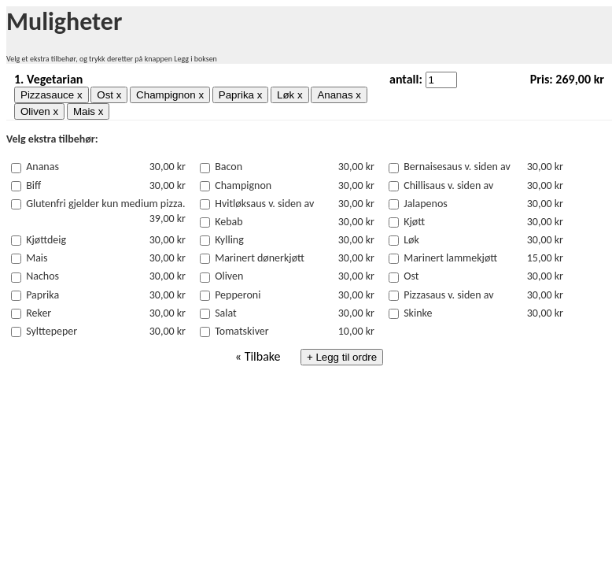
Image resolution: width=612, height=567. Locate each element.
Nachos (42, 276)
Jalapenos (426, 203)
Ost (411, 276)
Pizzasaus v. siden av (448, 295)
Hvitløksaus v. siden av (264, 203)
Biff (33, 185)
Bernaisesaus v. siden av (457, 166)
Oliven (229, 276)
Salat (226, 313)
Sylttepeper (51, 331)
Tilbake (263, 356)
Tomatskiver (242, 331)
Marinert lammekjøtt (450, 258)
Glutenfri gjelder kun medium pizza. (105, 203)
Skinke (418, 313)
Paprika (42, 295)
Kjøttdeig (46, 239)
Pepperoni (237, 295)
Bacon (228, 166)
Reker (38, 313)
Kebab (228, 221)
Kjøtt (414, 221)
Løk (411, 239)
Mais (36, 258)
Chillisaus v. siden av (448, 185)
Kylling (229, 239)
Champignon (243, 185)
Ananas (42, 166)
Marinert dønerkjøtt (259, 258)
